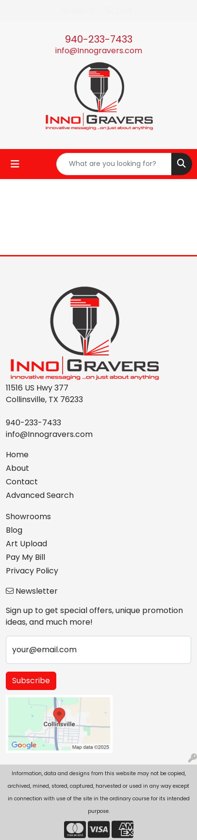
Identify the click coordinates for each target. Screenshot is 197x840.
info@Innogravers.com (98, 50)
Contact (22, 481)
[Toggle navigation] (15, 164)
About (17, 468)
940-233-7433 (98, 39)
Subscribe (31, 680)
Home (17, 454)
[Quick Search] (114, 164)
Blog (14, 530)
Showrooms (28, 516)
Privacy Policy (32, 570)
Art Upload (26, 543)
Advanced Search (40, 495)
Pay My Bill (25, 557)
